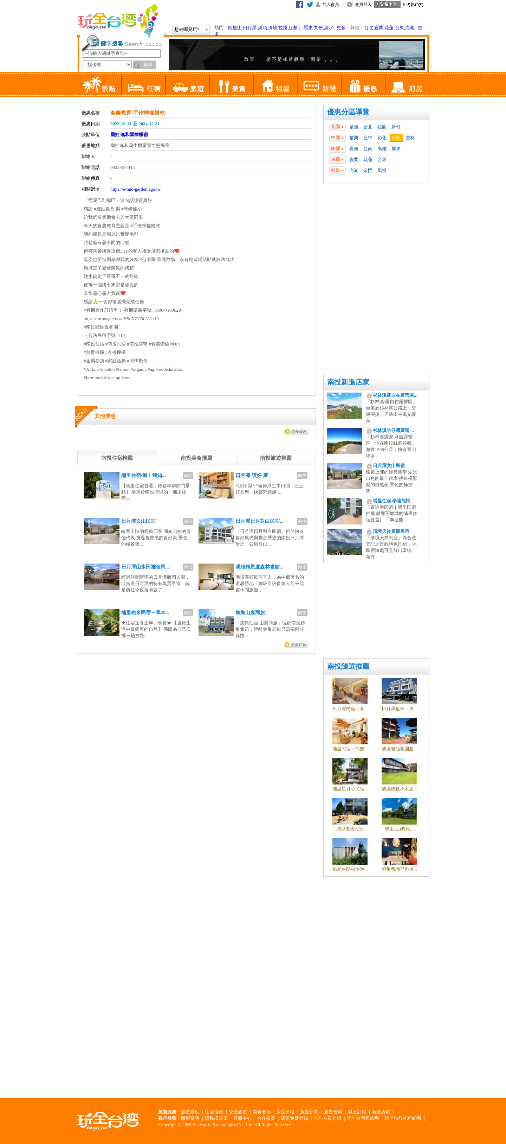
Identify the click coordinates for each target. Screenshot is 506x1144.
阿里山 (235, 27)
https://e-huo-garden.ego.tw (135, 189)
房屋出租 (285, 1111)
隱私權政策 (216, 1118)
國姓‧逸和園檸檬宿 (129, 134)
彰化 (382, 137)
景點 (99, 84)
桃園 (382, 126)
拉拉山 (285, 27)
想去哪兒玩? (186, 29)
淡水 (328, 27)
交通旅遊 (238, 1111)
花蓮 (389, 27)
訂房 (407, 84)
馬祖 (382, 170)
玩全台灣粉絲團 (363, 1118)
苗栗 (353, 137)
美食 (231, 84)
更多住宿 (298, 644)
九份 (318, 27)
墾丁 (297, 27)
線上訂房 (357, 1111)
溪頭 (262, 27)
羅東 (308, 27)
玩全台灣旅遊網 (117, 21)
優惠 (363, 84)
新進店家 (381, 1111)
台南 (367, 148)
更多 (341, 27)
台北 (368, 27)
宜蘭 (378, 27)
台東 (399, 27)
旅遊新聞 (309, 1111)
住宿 (143, 84)
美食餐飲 (262, 1111)
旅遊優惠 (333, 1111)
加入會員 (330, 4)
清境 (272, 27)
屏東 (396, 148)
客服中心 (242, 1118)
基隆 (353, 126)
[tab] (117, 458)
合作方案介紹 (327, 1118)
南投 (396, 137)
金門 (367, 170)
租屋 (275, 84)
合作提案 (266, 1118)
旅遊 (187, 84)
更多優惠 (299, 431)
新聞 (319, 84)
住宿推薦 (214, 1111)
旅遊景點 (190, 1111)
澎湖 (409, 27)
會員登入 (363, 4)
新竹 (396, 126)
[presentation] (117, 458)
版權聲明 (190, 1118)
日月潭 (250, 27)
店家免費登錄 (294, 1118)
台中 (367, 137)
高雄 (382, 148)
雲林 (410, 137)
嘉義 (353, 148)
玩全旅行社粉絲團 (402, 1118)
